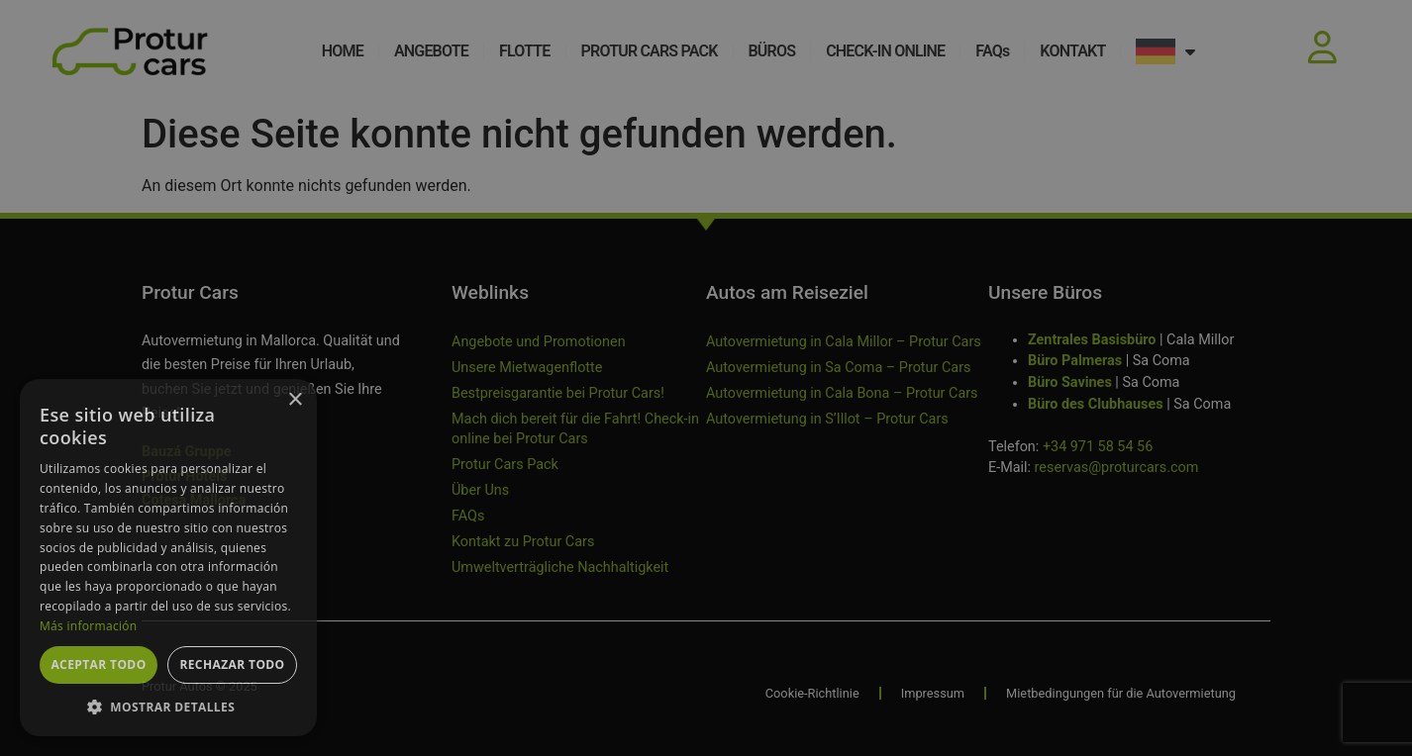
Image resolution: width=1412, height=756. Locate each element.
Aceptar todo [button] (98, 664)
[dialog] (706, 378)
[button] (168, 706)
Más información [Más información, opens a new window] (88, 625)
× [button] (294, 400)
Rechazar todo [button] (231, 664)
